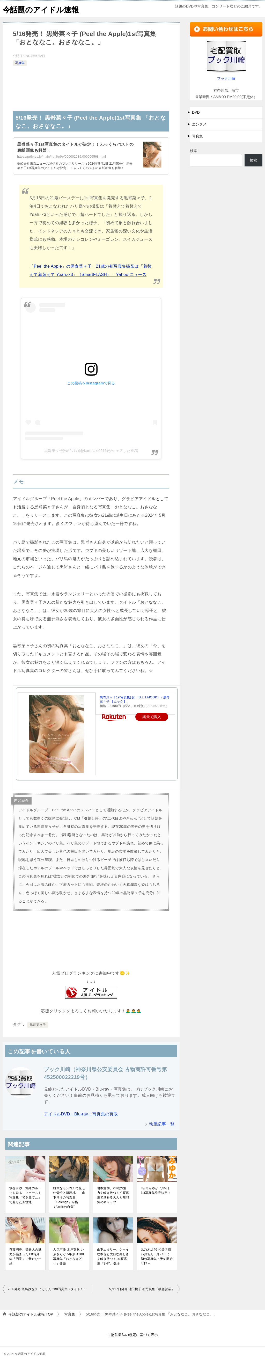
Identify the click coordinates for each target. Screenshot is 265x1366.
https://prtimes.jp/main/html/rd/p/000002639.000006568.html (61, 156)
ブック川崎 (226, 78)
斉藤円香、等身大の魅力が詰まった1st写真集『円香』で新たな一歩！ (25, 1256)
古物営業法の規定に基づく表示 (132, 1335)
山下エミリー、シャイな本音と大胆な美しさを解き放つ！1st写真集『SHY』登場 (113, 1256)
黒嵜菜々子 (38, 1025)
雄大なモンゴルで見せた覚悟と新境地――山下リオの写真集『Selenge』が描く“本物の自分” (69, 1197)
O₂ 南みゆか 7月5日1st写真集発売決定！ (156, 1190)
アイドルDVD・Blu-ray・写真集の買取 (81, 1114)
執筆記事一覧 (161, 1124)
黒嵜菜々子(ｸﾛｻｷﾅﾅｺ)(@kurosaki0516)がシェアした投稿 (91, 451)
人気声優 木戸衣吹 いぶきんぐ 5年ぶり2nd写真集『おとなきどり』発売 (68, 1256)
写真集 (20, 63)
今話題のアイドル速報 (42, 9)
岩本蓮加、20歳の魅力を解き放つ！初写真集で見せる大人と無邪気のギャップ (113, 1195)
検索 (193, 151)
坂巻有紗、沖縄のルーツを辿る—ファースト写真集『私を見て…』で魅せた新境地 (25, 1195)
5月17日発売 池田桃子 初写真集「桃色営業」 (141, 1289)
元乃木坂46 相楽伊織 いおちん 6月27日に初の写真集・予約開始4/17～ (157, 1256)
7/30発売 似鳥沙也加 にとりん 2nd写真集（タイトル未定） (49, 1289)
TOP (31, 1314)
